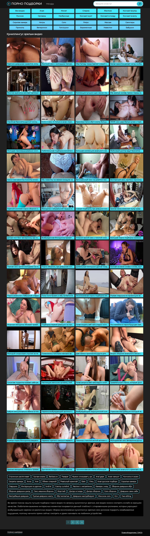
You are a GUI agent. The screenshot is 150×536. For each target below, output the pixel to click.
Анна (29, 482)
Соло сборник (110, 491)
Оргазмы (42, 16)
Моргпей (61, 491)
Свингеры (129, 22)
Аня (36, 482)
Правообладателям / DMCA (131, 533)
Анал (42, 11)
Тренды (50, 4)
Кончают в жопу (130, 16)
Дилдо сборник (93, 491)
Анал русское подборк (107, 482)
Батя (83, 482)
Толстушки (64, 28)
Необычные (64, 16)
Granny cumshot (62, 486)
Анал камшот (113, 477)
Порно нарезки (14, 532)
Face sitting (126, 496)
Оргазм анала (39, 477)
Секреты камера (16, 482)
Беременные (86, 28)
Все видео (20, 11)
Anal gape (100, 477)
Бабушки (130, 28)
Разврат (65, 477)
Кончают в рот (86, 16)
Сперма (85, 11)
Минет (64, 11)
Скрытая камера (20, 22)
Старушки (13, 486)
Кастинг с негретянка (82, 486)
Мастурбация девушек (19, 496)
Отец (91, 482)
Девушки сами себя (129, 491)
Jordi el (48, 486)
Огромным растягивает (19, 477)
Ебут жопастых (63, 496)
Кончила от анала (130, 477)
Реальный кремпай (69, 482)
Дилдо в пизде (76, 491)
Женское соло (104, 496)
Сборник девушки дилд (19, 491)
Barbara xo (53, 477)
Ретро (86, 22)
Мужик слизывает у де (82, 477)
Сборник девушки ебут (122, 486)
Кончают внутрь (130, 11)
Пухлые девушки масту (42, 496)
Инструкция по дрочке (31, 486)
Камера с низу (102, 486)
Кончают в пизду (108, 16)
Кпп (116, 496)
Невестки (108, 28)
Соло (64, 22)
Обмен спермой (49, 482)
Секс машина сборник (44, 491)
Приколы (20, 28)
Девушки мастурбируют (83, 496)
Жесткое (108, 11)
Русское (20, 16)
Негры (42, 22)
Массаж (108, 22)
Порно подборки (24, 3)
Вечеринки (42, 28)
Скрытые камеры (128, 482)
